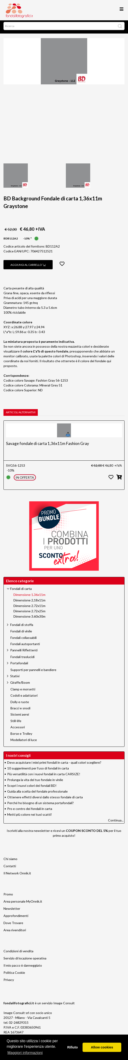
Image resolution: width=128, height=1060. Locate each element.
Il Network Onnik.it (17, 875)
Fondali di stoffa (21, 626)
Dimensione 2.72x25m (29, 613)
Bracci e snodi (20, 710)
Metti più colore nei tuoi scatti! (29, 816)
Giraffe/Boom (20, 684)
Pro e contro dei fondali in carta (29, 810)
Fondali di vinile (21, 633)
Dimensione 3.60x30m (29, 618)
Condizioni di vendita (18, 953)
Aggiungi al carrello (28, 266)
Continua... (116, 822)
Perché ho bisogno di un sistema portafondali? (40, 805)
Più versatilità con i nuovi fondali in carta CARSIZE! (43, 776)
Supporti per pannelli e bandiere (33, 672)
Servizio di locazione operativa (24, 960)
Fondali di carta (21, 590)
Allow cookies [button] (102, 1047)
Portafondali (19, 665)
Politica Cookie (14, 974)
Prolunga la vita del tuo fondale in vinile (35, 782)
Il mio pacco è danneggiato (22, 967)
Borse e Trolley (21, 735)
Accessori (17, 729)
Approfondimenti (15, 917)
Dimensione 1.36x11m (29, 596)
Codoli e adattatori (24, 697)
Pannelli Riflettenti (24, 652)
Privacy (8, 981)
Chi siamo (10, 861)
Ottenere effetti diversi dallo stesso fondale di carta (45, 799)
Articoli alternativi (20, 414)
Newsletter (11, 910)
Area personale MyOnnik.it (22, 903)
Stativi (14, 678)
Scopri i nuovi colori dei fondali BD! (32, 787)
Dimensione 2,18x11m (29, 602)
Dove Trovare (13, 925)
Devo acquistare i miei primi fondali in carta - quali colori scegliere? (54, 764)
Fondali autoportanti (25, 646)
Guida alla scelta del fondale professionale (37, 793)
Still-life (15, 723)
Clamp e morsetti (22, 691)
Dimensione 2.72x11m (29, 608)
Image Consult (64, 1005)
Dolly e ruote (19, 704)
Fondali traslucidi (22, 659)
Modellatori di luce (23, 742)
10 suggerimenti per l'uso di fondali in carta (38, 770)
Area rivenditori (14, 932)
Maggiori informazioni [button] (25, 1053)
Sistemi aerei (19, 716)
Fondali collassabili (23, 639)
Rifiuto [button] (72, 1047)
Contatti (9, 868)
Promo (8, 896)
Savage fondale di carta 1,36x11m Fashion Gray (47, 445)
